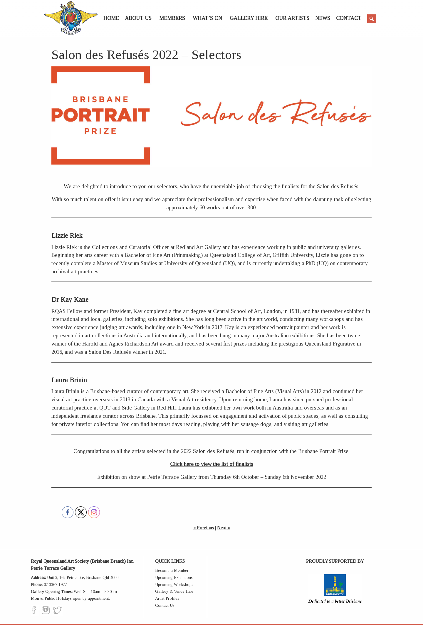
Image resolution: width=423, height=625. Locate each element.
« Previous (203, 527)
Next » (223, 527)
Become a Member (172, 570)
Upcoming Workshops (174, 584)
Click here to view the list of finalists (211, 464)
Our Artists (292, 18)
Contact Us (164, 605)
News (322, 18)
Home (111, 18)
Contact (348, 18)
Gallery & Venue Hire (174, 591)
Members (172, 18)
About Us (138, 18)
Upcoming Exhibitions (174, 577)
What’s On (207, 18)
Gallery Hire (249, 18)
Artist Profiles (167, 598)
